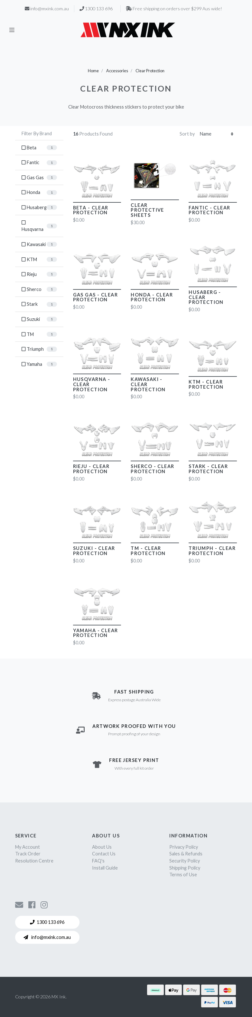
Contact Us (104, 853)
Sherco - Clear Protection (152, 469)
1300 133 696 (47, 922)
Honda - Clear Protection (152, 297)
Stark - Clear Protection (208, 469)
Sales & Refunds (185, 853)
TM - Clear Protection (148, 550)
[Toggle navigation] (12, 29)
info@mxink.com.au (47, 937)
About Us (102, 847)
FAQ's (98, 860)
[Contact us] (19, 904)
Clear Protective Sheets (147, 210)
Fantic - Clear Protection (209, 210)
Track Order (28, 853)
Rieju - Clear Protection (91, 469)
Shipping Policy (184, 868)
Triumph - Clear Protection (212, 550)
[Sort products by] (216, 134)
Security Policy (184, 860)
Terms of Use (183, 874)
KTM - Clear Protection (206, 384)
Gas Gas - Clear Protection (95, 297)
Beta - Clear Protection (90, 210)
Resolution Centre (34, 860)
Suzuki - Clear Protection (94, 550)
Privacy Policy (183, 847)
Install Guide (105, 868)
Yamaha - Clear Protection (95, 633)
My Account (27, 847)
